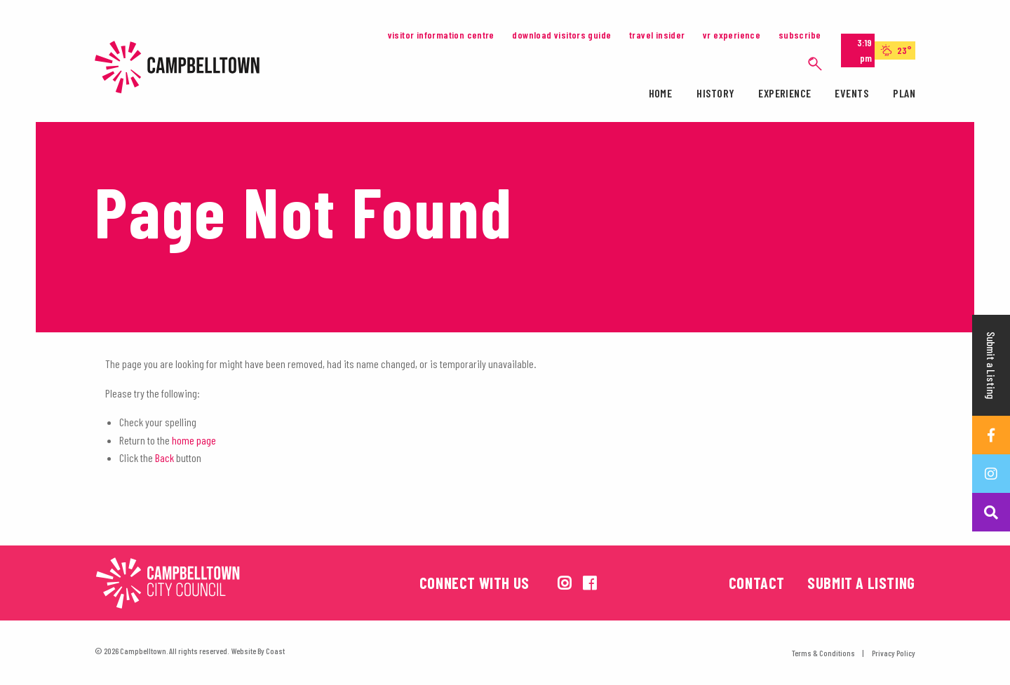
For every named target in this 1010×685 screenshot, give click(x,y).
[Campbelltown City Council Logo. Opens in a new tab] (231, 583)
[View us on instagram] (565, 583)
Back (164, 457)
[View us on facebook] (590, 583)
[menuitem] (660, 95)
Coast (275, 651)
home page (194, 440)
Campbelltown (182, 67)
